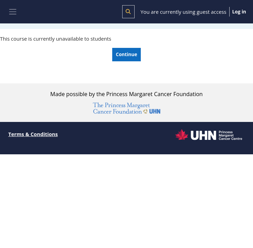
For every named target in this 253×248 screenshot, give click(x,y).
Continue (126, 54)
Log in (239, 11)
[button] (128, 11)
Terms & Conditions (33, 134)
